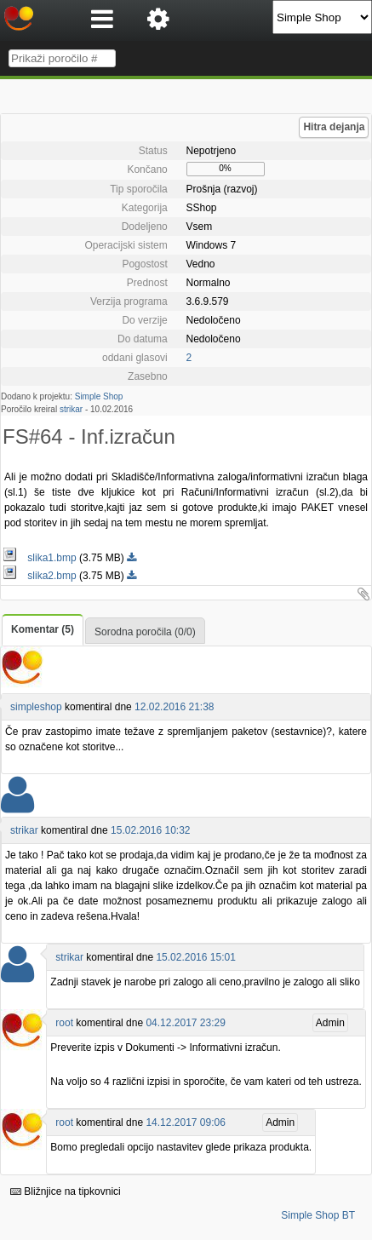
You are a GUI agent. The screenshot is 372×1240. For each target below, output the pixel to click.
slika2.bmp (41, 576)
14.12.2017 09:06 (185, 1122)
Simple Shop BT (318, 1215)
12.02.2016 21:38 (174, 707)
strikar (71, 409)
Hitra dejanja (333, 127)
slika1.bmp (41, 558)
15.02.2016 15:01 (195, 957)
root (64, 1023)
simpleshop (36, 707)
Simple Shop (99, 396)
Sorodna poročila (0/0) (145, 632)
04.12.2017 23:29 (185, 1023)
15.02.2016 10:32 (150, 830)
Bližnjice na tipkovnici (65, 1191)
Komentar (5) (42, 629)
